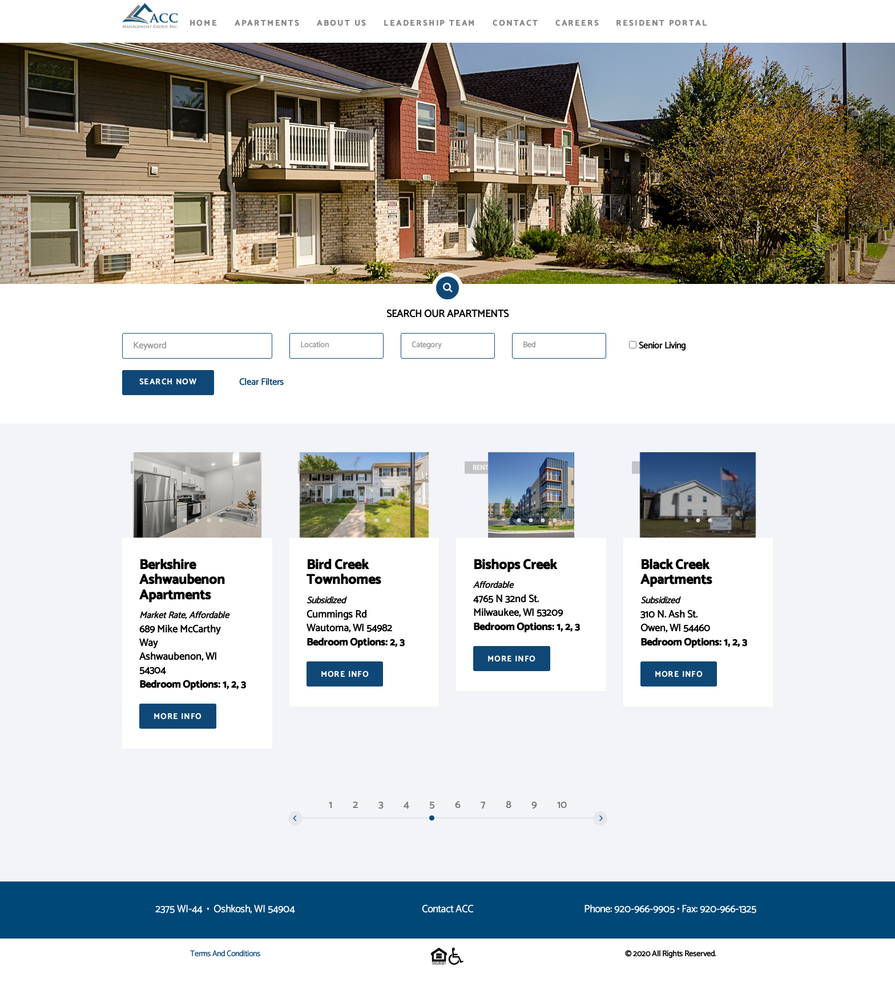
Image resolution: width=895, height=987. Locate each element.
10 (562, 805)
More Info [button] (178, 717)
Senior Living (662, 346)
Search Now (168, 382)
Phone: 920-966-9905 (629, 909)
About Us (342, 23)
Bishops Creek (515, 565)
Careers (577, 23)
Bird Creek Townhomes (344, 572)
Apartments (267, 23)
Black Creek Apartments (676, 572)
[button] (173, 520)
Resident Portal (662, 23)
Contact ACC (447, 909)
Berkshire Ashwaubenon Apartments (182, 580)
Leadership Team (430, 23)
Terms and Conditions (225, 954)
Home (204, 23)
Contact (516, 23)
